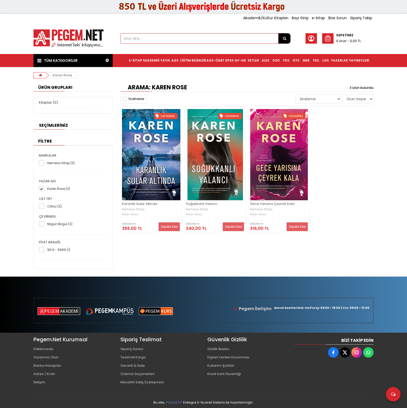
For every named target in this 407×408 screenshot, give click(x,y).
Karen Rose (62, 75)
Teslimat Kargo (133, 357)
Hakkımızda (43, 348)
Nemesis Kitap (133, 209)
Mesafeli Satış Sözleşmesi (142, 382)
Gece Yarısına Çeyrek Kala (272, 204)
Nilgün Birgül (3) (59, 224)
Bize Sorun (337, 18)
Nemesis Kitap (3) (61, 163)
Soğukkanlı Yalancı (201, 204)
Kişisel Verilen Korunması (228, 357)
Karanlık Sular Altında (139, 204)
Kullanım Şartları (220, 365)
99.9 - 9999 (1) (58, 250)
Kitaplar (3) (48, 102)
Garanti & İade (132, 365)
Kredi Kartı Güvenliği (224, 373)
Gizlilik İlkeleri (218, 348)
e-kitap (318, 18)
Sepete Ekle (169, 226)
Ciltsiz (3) (54, 206)
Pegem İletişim (255, 309)
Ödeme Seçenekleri (137, 373)
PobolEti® (174, 402)
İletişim (39, 382)
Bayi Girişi (300, 18)
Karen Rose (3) (58, 188)
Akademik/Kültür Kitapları (265, 18)
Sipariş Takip (361, 18)
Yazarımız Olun (45, 357)
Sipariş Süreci (131, 348)
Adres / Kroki (44, 373)
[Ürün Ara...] (284, 38)
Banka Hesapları (47, 365)
